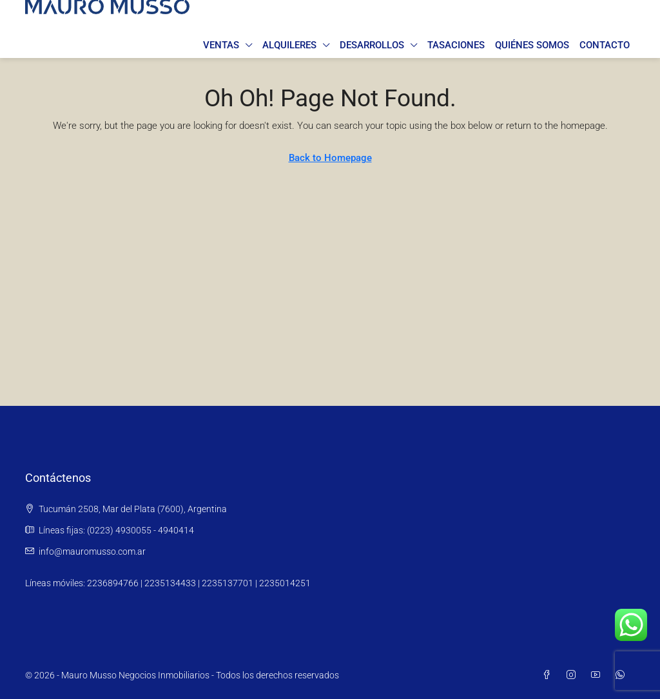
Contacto (604, 45)
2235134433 (170, 583)
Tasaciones (456, 45)
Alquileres (289, 45)
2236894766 (113, 583)
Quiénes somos (532, 45)
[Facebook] (549, 675)
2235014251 (285, 583)
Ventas (221, 45)
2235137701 (227, 583)
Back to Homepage (330, 158)
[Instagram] (574, 675)
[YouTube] (598, 675)
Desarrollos (372, 45)
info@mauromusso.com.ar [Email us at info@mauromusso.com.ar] (92, 551)
